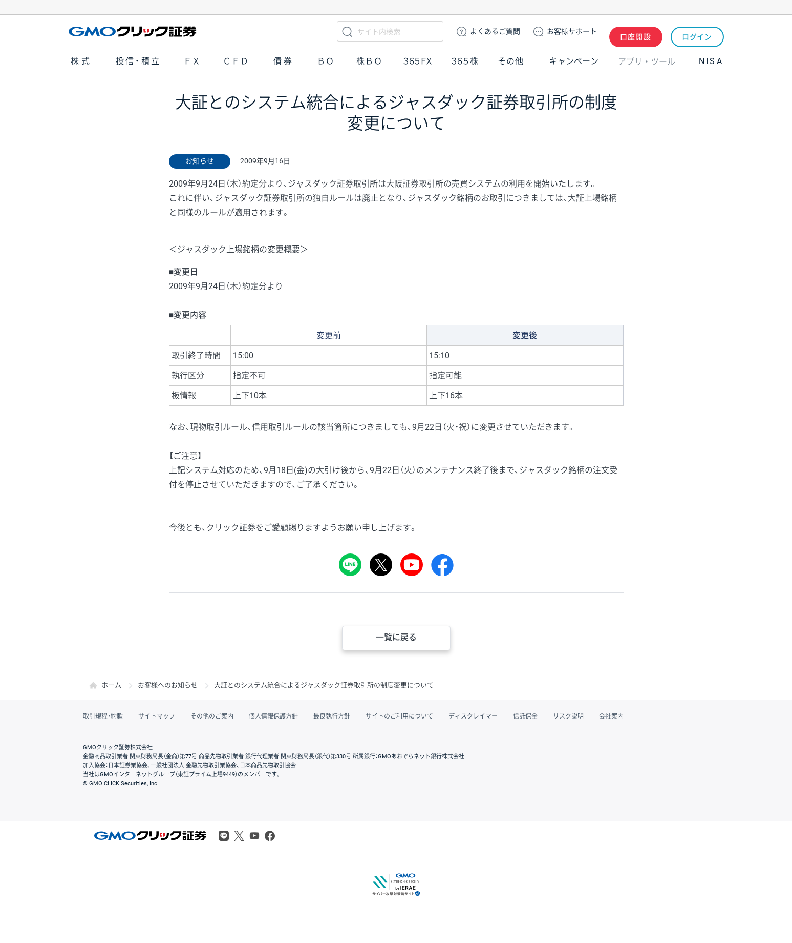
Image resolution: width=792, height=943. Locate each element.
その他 (510, 61)
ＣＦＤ (235, 61)
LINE (350, 565)
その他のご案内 (211, 716)
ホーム (111, 685)
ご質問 (495, 31)
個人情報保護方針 (273, 716)
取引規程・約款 (103, 716)
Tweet (381, 565)
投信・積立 (138, 61)
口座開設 (636, 31)
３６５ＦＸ (417, 61)
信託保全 (525, 716)
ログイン (697, 31)
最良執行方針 (331, 716)
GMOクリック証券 (134, 31)
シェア (442, 565)
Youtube (254, 836)
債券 (284, 61)
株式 (81, 61)
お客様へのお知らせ (168, 685)
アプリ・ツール (646, 60)
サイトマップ (156, 716)
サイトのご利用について (399, 716)
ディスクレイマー (473, 716)
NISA (711, 61)
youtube (411, 565)
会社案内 (611, 716)
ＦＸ (192, 61)
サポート (572, 31)
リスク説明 (568, 716)
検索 (347, 31)
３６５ (465, 61)
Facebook (270, 836)
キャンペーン (573, 61)
